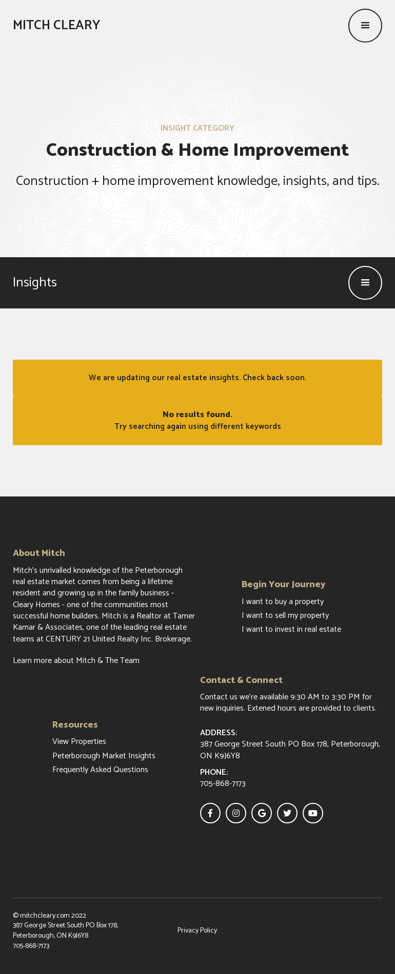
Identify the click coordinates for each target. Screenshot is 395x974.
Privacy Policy (197, 931)
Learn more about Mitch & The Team (76, 661)
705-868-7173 (31, 946)
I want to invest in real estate (291, 629)
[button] (365, 26)
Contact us (219, 697)
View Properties (79, 742)
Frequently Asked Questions (100, 770)
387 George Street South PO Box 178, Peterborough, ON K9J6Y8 (65, 931)
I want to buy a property (283, 602)
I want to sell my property (285, 615)
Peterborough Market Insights (103, 756)
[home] (56, 26)
